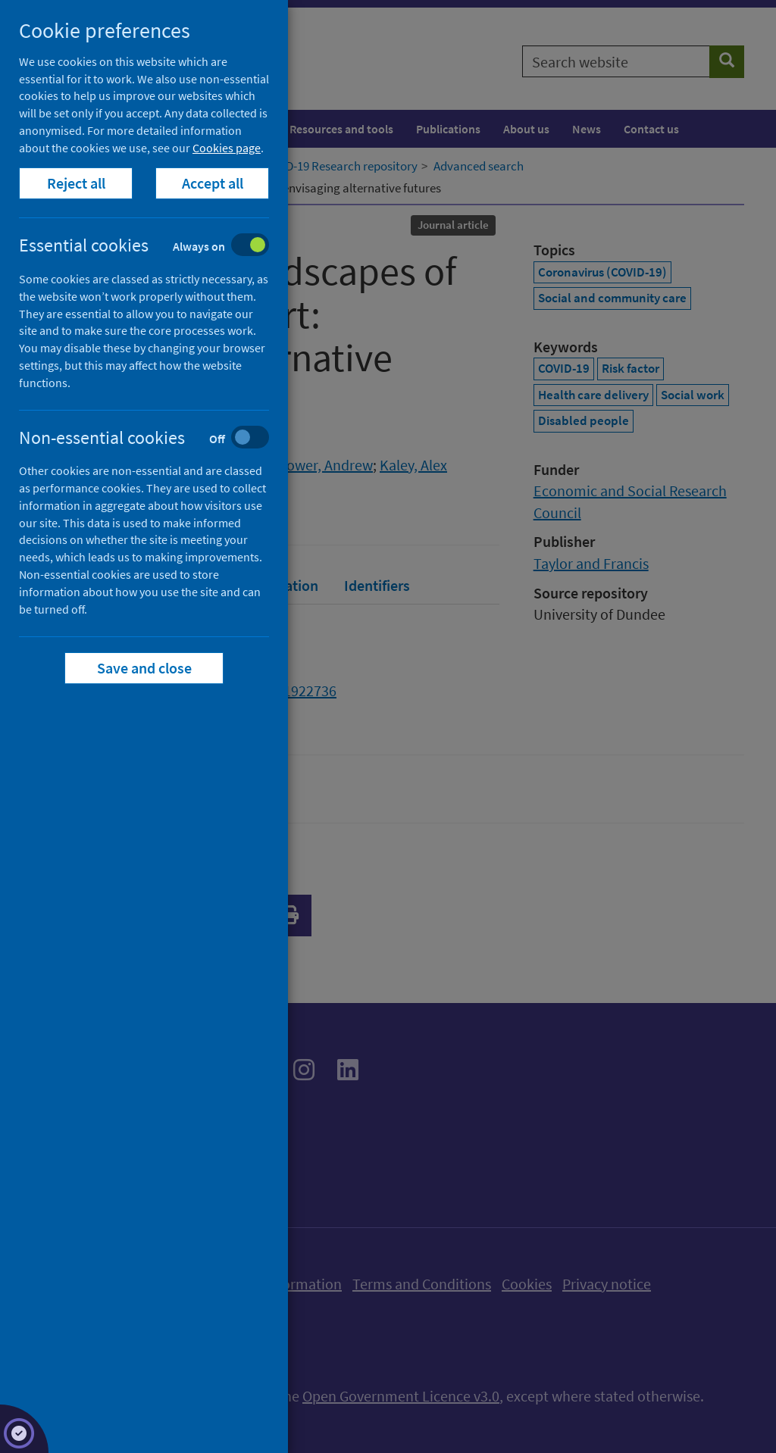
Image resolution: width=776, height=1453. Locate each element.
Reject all (76, 182)
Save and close (144, 667)
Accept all (212, 182)
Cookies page (226, 147)
